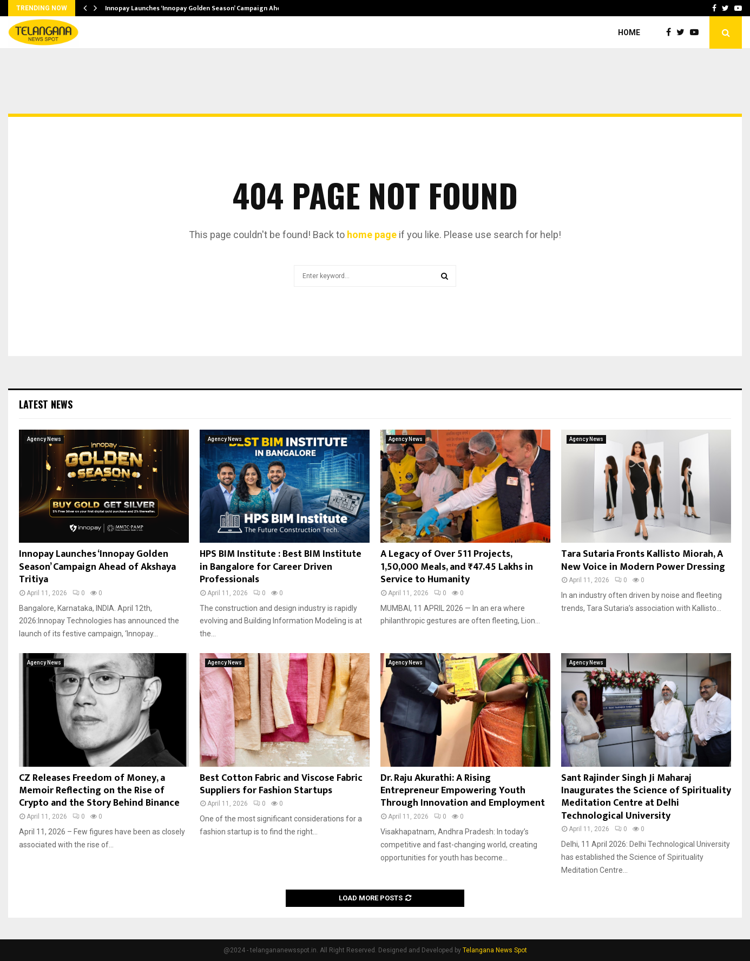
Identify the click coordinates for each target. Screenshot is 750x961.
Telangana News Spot (495, 950)
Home (629, 32)
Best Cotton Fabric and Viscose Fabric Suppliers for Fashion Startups (281, 784)
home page (372, 234)
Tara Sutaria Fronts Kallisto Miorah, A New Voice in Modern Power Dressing (643, 560)
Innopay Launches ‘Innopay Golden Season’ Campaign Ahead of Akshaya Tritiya (97, 567)
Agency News (44, 439)
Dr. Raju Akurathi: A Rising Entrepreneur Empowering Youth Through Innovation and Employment (462, 791)
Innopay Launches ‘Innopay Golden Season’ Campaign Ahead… (199, 8)
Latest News (46, 404)
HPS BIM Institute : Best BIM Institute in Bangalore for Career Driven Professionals (280, 567)
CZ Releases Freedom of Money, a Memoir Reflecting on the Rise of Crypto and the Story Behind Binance (99, 791)
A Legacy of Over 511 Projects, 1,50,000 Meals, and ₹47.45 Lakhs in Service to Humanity (456, 567)
